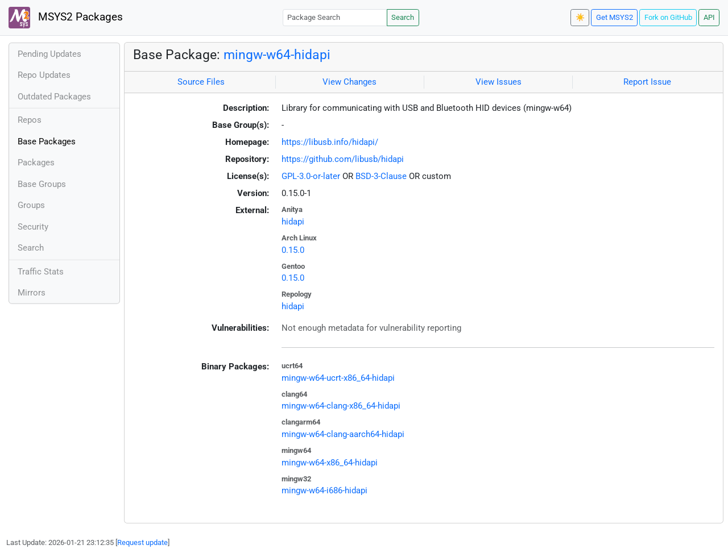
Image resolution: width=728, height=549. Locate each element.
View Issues (498, 82)
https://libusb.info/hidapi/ (330, 142)
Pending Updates (49, 54)
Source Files (201, 82)
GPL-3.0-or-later (311, 176)
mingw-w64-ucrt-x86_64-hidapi (338, 378)
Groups (31, 205)
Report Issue (647, 82)
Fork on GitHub (668, 17)
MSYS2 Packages (66, 17)
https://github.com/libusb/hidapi (343, 159)
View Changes (349, 82)
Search (402, 17)
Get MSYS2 (614, 17)
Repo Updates (44, 75)
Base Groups (42, 184)
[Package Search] (335, 17)
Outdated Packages (54, 97)
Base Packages (47, 141)
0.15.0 (293, 250)
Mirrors (32, 293)
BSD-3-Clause (381, 176)
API (709, 17)
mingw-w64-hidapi (277, 54)
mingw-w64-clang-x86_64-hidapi (341, 406)
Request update (142, 542)
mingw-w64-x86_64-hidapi (330, 463)
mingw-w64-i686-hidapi (324, 490)
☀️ (580, 17)
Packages (36, 162)
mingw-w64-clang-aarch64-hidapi (343, 434)
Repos (30, 120)
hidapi (293, 222)
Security (33, 227)
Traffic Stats (41, 272)
